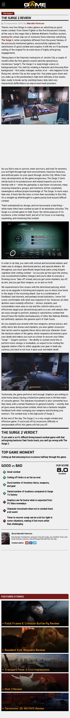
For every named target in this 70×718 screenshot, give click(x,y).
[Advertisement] (35, 571)
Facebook (31, 542)
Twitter (34, 542)
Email (27, 542)
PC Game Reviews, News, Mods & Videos (35, 4)
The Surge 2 (7, 40)
